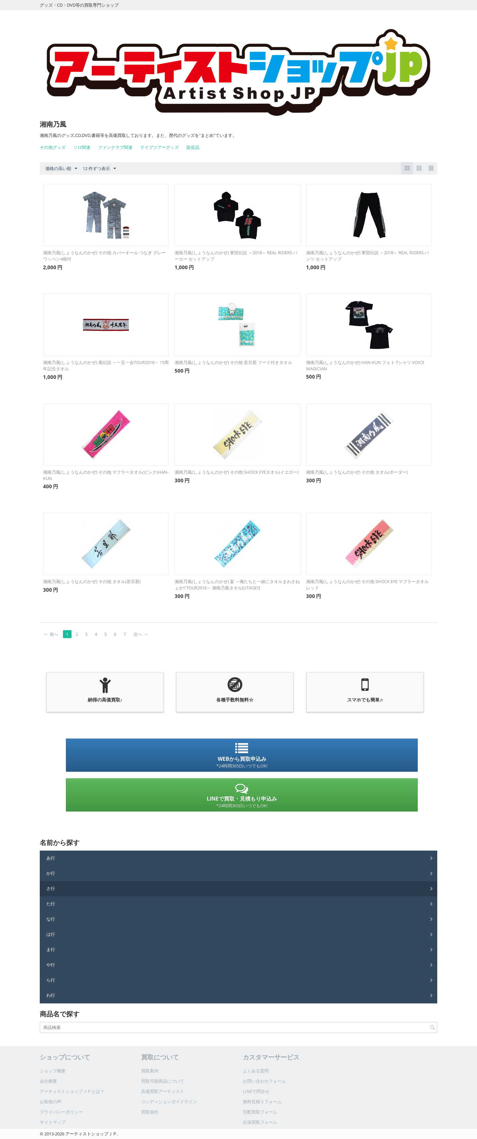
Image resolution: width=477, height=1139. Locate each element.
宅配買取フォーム (260, 1112)
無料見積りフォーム (262, 1102)
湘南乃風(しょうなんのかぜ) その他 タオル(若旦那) (92, 581)
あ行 (50, 858)
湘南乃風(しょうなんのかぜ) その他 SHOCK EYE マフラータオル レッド (367, 584)
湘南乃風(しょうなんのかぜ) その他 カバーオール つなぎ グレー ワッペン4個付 (106, 256)
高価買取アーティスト (162, 1091)
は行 (50, 934)
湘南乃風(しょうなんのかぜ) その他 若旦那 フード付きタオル (235, 362)
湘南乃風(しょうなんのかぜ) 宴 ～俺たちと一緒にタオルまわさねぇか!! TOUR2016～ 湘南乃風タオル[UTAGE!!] (237, 584)
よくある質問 (256, 1071)
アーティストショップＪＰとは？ (72, 1091)
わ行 (50, 995)
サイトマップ (53, 1122)
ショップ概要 (53, 1071)
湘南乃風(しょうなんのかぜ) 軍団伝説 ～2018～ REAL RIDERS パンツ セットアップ (367, 256)
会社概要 (48, 1081)
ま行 (50, 949)
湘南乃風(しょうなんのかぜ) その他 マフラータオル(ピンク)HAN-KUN (106, 475)
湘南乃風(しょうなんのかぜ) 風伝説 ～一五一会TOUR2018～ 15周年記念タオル (106, 365)
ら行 (50, 980)
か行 (50, 873)
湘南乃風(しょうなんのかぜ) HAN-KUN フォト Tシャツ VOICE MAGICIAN (365, 365)
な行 (50, 919)
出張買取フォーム (260, 1122)
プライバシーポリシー (61, 1112)
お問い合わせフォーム (264, 1081)
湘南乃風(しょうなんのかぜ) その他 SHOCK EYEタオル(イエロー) (237, 472)
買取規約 (149, 1112)
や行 (50, 965)
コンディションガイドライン (169, 1102)
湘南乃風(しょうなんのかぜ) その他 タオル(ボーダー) (357, 472)
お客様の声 (50, 1102)
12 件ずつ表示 (99, 168)
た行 (50, 904)
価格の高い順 (61, 168)
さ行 (50, 888)
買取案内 (149, 1071)
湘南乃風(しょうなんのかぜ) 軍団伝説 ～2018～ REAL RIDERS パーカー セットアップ (236, 256)
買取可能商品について (162, 1081)
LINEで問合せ (256, 1091)
